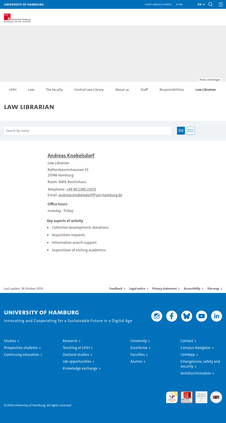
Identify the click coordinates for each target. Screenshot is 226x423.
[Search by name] (87, 131)
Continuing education (21, 354)
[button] (200, 4)
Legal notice (137, 288)
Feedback (116, 288)
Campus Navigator (196, 347)
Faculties (137, 354)
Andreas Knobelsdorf (71, 155)
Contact (187, 340)
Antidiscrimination (196, 373)
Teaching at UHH (76, 347)
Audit (184, 393)
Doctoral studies (76, 354)
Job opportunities (77, 361)
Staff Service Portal (158, 4)
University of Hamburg (24, 4)
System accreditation (216, 395)
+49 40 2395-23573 (81, 189)
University (138, 340)
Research (70, 340)
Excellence (139, 347)
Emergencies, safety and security (200, 364)
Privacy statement (164, 288)
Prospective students (21, 347)
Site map (213, 288)
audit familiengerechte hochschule (172, 397)
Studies (10, 340)
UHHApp (188, 354)
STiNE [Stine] (179, 4)
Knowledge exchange (80, 368)
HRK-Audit (199, 395)
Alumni (136, 361)
